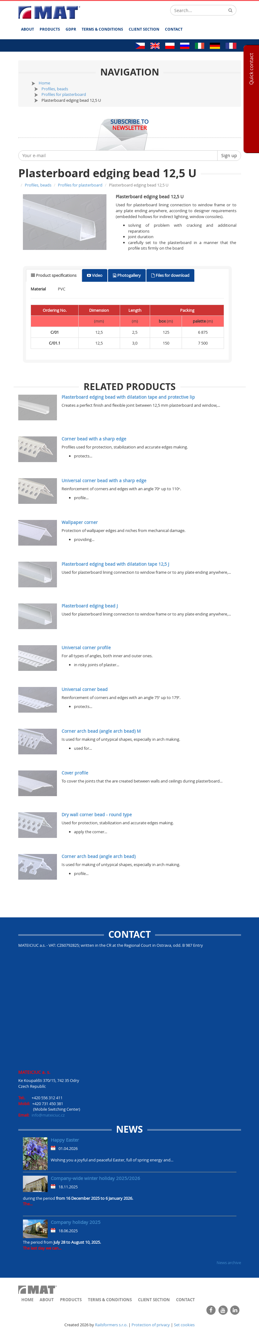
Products (50, 29)
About (27, 29)
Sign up (229, 155)
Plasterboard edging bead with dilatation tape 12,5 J (115, 564)
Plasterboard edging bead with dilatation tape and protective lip (128, 397)
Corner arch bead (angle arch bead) (99, 856)
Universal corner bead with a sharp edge (104, 480)
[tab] (53, 275)
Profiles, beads (54, 89)
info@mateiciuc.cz (48, 1115)
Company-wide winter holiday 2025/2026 (95, 1178)
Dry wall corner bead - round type (97, 814)
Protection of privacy (151, 1325)
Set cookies (184, 1325)
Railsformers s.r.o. (111, 1325)
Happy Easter (65, 1140)
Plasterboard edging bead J (90, 606)
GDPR (71, 29)
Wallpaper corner (80, 522)
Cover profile (75, 773)
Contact (174, 29)
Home (44, 83)
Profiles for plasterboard (63, 94)
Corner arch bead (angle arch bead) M (101, 731)
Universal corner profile (86, 647)
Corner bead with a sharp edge (94, 439)
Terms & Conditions (102, 29)
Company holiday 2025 (76, 1222)
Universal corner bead (85, 689)
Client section (144, 29)
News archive (229, 1262)
